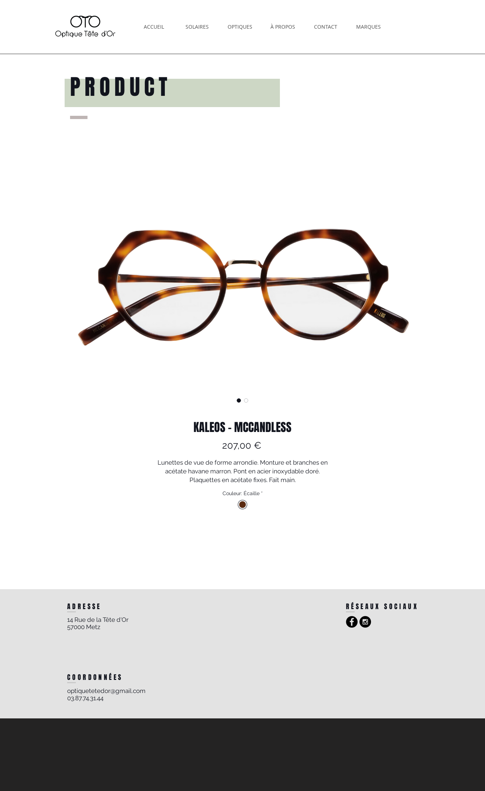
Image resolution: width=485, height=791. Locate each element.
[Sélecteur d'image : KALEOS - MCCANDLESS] (238, 400)
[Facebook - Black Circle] (352, 622)
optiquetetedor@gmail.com (106, 690)
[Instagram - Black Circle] (365, 622)
